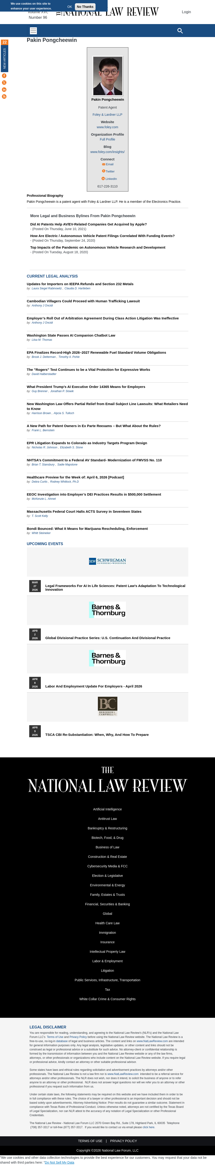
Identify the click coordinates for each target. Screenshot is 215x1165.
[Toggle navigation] (33, 30)
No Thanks (85, 7)
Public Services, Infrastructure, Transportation (107, 980)
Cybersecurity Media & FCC (107, 866)
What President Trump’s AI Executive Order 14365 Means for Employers (86, 387)
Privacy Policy (78, 1037)
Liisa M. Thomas (42, 339)
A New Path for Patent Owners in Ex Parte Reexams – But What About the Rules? (94, 426)
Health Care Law (107, 923)
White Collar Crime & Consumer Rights (107, 999)
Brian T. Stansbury (43, 464)
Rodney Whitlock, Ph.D (64, 481)
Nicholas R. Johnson (44, 447)
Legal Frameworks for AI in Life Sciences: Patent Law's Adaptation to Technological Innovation (115, 587)
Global (107, 913)
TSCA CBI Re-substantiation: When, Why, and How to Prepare (97, 735)
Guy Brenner (40, 391)
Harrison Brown (41, 413)
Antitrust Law (107, 819)
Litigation (107, 970)
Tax (107, 989)
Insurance (107, 942)
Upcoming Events (45, 544)
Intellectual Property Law (107, 951)
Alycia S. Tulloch (64, 413)
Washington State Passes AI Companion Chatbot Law (71, 335)
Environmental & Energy (107, 885)
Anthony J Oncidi (42, 305)
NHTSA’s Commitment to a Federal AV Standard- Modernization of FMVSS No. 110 (94, 460)
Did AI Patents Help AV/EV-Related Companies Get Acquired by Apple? (88, 224)
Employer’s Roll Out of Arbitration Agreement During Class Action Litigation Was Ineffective (103, 318)
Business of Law (107, 847)
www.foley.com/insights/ (107, 152)
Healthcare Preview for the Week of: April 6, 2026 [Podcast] (75, 477)
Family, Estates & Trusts (107, 894)
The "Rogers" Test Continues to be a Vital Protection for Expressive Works (88, 370)
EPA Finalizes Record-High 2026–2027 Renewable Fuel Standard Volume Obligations (96, 352)
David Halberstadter (44, 374)
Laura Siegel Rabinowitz (47, 288)
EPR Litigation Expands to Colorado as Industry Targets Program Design (87, 443)
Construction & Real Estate (107, 857)
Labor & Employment (107, 961)
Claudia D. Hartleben (77, 288)
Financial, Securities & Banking (107, 904)
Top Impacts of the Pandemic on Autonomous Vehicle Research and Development (98, 247)
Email (110, 164)
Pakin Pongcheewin (107, 99)
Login (186, 12)
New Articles (4, 58)
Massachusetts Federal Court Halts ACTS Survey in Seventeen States (84, 511)
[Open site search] (180, 30)
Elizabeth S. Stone (71, 447)
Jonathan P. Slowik (62, 391)
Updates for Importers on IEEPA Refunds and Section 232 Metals (80, 284)
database (61, 1041)
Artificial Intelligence (107, 809)
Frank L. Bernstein (43, 430)
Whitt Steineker (41, 533)
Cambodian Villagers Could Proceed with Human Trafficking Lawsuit (83, 301)
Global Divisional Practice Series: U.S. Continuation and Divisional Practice (107, 638)
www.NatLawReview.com (152, 1041)
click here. (149, 1127)
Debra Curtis (39, 481)
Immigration (107, 932)
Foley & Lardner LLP (107, 114)
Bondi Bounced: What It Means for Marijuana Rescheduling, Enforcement (87, 529)
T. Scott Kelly (40, 516)
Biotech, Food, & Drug (108, 838)
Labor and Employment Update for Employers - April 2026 (93, 686)
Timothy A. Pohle (69, 357)
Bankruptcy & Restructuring (107, 828)
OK (69, 7)
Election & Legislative (107, 876)
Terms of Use (55, 1037)
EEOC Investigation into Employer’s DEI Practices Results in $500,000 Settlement (94, 494)
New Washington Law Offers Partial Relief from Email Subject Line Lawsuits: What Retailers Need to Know (107, 406)
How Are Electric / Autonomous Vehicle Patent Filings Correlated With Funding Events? (102, 236)
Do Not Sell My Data (59, 1162)
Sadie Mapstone (67, 464)
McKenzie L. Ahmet (44, 498)
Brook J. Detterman (44, 357)
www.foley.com (107, 127)
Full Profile (107, 139)
